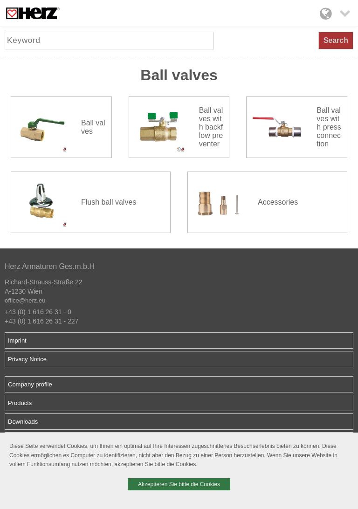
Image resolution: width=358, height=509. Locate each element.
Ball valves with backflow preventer (211, 127)
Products (20, 402)
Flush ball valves (108, 202)
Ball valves (93, 127)
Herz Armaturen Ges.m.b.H (50, 266)
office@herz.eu (25, 300)
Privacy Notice (27, 359)
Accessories (278, 202)
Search (336, 40)
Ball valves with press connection (329, 127)
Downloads (23, 421)
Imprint (17, 340)
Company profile (30, 384)
